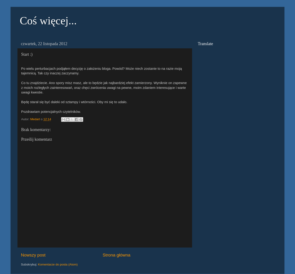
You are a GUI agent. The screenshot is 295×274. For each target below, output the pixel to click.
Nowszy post (33, 255)
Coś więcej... (48, 21)
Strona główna (116, 255)
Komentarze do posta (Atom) (58, 264)
